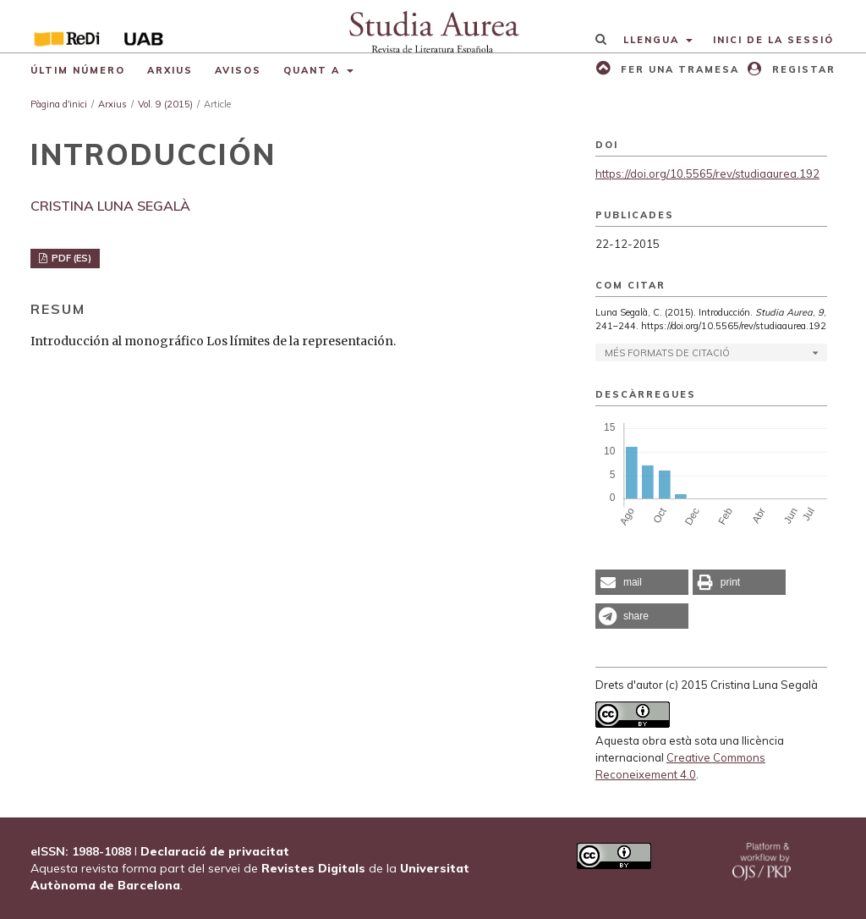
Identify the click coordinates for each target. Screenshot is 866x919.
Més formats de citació (667, 353)
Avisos (238, 70)
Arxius (170, 70)
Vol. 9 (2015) (165, 104)
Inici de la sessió (773, 40)
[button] (641, 582)
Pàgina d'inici (58, 104)
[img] (433, 26)
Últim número (77, 70)
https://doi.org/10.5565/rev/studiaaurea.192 (707, 173)
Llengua (653, 40)
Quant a (313, 70)
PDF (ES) (70, 258)
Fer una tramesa (678, 69)
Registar (802, 69)
